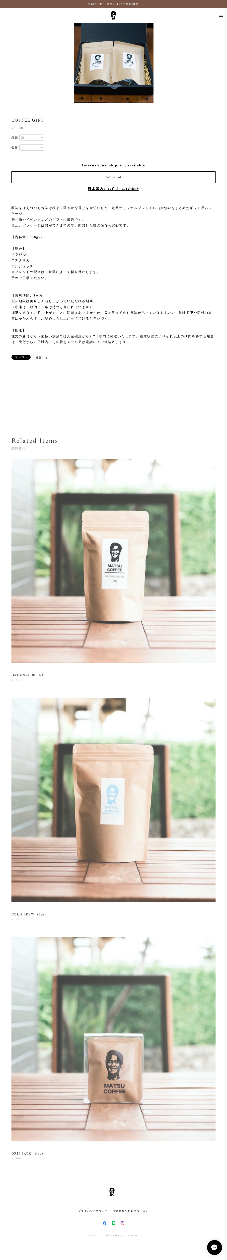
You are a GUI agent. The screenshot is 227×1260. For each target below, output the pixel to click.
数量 (14, 147)
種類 (14, 138)
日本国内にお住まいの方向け (113, 189)
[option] (113, 63)
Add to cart (113, 177)
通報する (42, 357)
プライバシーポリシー (93, 1210)
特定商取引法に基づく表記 (131, 1210)
